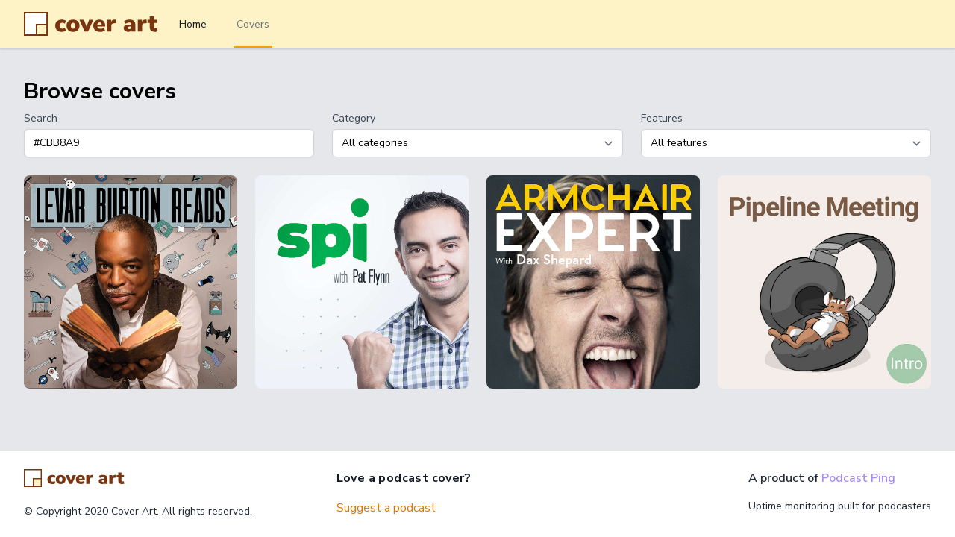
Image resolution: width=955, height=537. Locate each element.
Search (40, 118)
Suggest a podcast (386, 508)
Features (662, 118)
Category (353, 118)
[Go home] (74, 478)
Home (193, 24)
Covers (253, 24)
